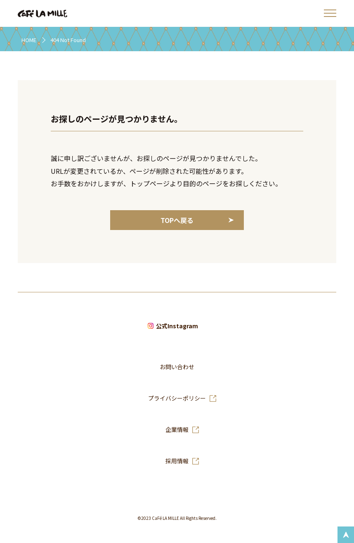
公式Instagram (177, 326)
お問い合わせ (177, 367)
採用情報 (177, 461)
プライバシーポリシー (177, 398)
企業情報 (177, 430)
